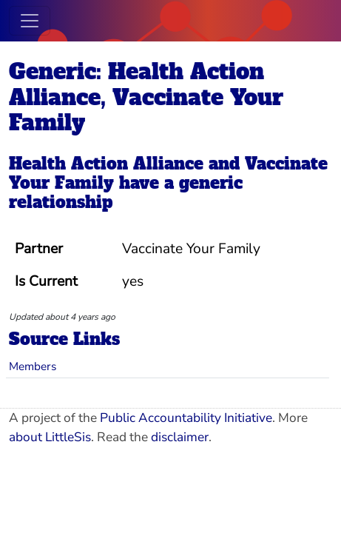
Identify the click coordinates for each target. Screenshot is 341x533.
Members (32, 366)
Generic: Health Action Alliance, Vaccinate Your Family (146, 97)
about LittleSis (50, 437)
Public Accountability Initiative (186, 417)
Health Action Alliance (106, 163)
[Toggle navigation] (29, 21)
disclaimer (180, 437)
